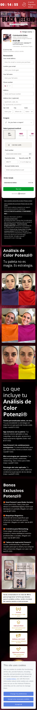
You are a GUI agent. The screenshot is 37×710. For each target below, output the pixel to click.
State (26, 108)
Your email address (9, 58)
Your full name (8, 74)
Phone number (8, 82)
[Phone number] (23, 86)
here (24, 234)
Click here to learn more (10, 218)
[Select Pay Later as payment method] (21, 134)
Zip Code (6, 108)
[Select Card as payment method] (9, 134)
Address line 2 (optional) (11, 98)
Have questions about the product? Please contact (18, 200)
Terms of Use (13, 228)
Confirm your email (9, 66)
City (15, 108)
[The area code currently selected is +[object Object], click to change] (7, 86)
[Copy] (18, 211)
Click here (26, 43)
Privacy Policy (21, 228)
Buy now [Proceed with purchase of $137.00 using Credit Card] (18, 188)
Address (5, 90)
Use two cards (16, 145)
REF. (20, 237)
